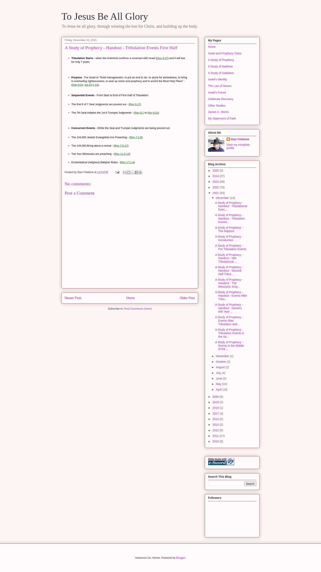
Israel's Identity (217, 79)
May (219, 384)
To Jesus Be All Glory (104, 16)
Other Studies (217, 105)
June (219, 378)
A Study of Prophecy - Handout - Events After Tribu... (231, 296)
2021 (216, 193)
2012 (216, 430)
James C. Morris (218, 112)
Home (130, 298)
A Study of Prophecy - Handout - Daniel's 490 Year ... (229, 308)
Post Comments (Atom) (138, 308)
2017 (216, 413)
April (219, 389)
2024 (216, 176)
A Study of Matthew (220, 66)
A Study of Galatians (221, 73)
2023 (216, 181)
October (221, 361)
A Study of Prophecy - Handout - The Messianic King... (229, 283)
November (223, 356)
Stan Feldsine (240, 139)
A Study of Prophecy (221, 60)
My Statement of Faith (222, 118)
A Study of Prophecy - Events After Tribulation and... (229, 321)
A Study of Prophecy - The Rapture (229, 229)
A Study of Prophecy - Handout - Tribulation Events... (230, 218)
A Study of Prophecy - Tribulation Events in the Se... (229, 333)
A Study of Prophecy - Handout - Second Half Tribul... (229, 270)
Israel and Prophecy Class (224, 53)
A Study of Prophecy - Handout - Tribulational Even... (231, 206)
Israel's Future (217, 92)
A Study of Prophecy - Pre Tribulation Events (230, 247)
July (219, 373)
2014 (216, 419)
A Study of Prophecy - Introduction (229, 238)
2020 (216, 396)
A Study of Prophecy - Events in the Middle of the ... (229, 346)
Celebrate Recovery (220, 99)
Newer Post (73, 298)
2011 (216, 436)
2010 (216, 441)
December (223, 197)
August (220, 367)
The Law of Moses (219, 86)
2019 (216, 402)
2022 (216, 187)
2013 (216, 424)
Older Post (187, 298)
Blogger (180, 557)
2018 (216, 407)
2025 (216, 170)
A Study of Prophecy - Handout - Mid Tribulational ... (229, 258)
